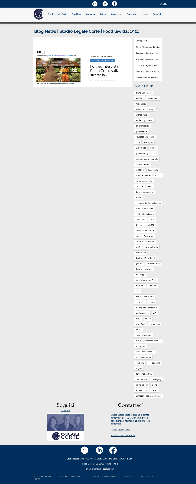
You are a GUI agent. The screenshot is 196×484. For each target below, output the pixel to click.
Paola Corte (141, 104)
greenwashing (142, 153)
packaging (156, 379)
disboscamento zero (145, 296)
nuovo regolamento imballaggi (149, 340)
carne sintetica (153, 263)
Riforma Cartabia (143, 357)
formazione (141, 252)
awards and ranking (144, 109)
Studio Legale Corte (144, 120)
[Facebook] (113, 450)
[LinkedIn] (99, 450)
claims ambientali (143, 335)
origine (139, 368)
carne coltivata (151, 247)
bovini (138, 329)
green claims (141, 131)
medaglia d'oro (142, 313)
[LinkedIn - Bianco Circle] (105, 3)
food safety (153, 170)
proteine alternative (144, 208)
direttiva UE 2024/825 (145, 258)
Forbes (153, 148)
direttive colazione (144, 269)
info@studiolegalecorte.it (103, 469)
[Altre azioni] (119, 56)
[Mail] (94, 3)
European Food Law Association (149, 396)
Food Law (140, 363)
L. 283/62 (140, 170)
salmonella (140, 219)
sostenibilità (153, 98)
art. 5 (138, 247)
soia (137, 236)
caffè (152, 219)
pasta (154, 385)
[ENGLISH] (164, 3)
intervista (140, 285)
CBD (137, 291)
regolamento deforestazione (148, 203)
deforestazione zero (144, 192)
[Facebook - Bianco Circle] (114, 3)
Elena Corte (141, 148)
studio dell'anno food (145, 241)
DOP (155, 153)
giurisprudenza (142, 126)
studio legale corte (144, 181)
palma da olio (142, 385)
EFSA (150, 186)
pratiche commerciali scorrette (149, 175)
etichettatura (141, 115)
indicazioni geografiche (146, 280)
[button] (91, 14)
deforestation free (144, 374)
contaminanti (141, 379)
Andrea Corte (141, 390)
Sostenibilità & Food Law (102, 60)
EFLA (138, 142)
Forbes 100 (148, 236)
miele (138, 318)
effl (154, 313)
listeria (152, 302)
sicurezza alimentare (145, 137)
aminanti (152, 285)
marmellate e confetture (146, 307)
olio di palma (154, 363)
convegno (148, 142)
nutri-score (140, 346)
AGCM (138, 197)
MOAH (148, 318)
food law (139, 98)
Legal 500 (140, 302)
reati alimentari (142, 164)
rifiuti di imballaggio (145, 214)
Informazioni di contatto (123, 435)
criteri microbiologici (145, 351)
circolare (139, 186)
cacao (154, 390)
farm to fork (154, 324)
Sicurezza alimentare (145, 230)
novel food (140, 324)
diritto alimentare (143, 93)
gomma (139, 263)
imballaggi (140, 274)
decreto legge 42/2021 (145, 225)
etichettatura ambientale (147, 159)
